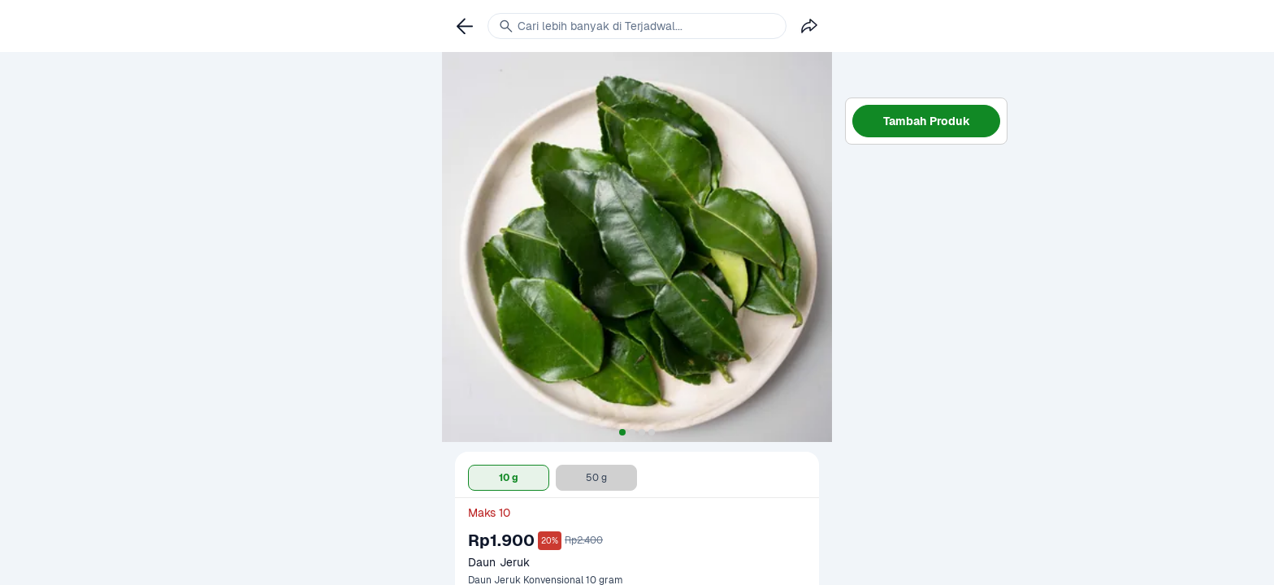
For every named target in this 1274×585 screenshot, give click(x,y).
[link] (464, 26)
